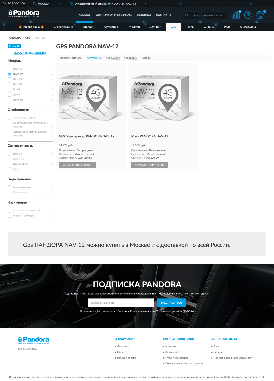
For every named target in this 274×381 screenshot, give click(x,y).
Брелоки (88, 27)
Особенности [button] (18, 110)
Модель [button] (14, 61)
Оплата (121, 352)
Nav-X (16, 94)
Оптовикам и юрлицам (114, 15)
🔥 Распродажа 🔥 (31, 27)
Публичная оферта (176, 358)
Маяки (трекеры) (23, 215)
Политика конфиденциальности (233, 358)
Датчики (155, 27)
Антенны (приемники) (26, 210)
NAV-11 (18, 69)
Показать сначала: (71, 58)
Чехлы (190, 27)
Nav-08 (17, 84)
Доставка (123, 346)
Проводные (20, 192)
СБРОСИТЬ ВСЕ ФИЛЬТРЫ (30, 53)
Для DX (17, 153)
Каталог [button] (84, 15)
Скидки (218, 352)
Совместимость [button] (20, 146)
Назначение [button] (17, 202)
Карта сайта (172, 352)
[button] (248, 15)
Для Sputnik (20, 164)
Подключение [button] (19, 179)
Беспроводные (22, 187)
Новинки (144, 15)
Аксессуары (248, 27)
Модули (134, 27)
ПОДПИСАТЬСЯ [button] (171, 303)
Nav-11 (17, 89)
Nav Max (18, 100)
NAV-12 (18, 74)
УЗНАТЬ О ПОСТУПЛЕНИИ (77, 165)
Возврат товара (126, 358)
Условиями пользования (169, 311)
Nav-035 (18, 79)
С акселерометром (24, 117)
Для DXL (18, 159)
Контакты (163, 15)
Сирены (209, 27)
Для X (16, 169)
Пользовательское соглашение (184, 363)
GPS (173, 27)
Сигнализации (63, 27)
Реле (227, 27)
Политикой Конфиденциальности (136, 311)
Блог (216, 346)
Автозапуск (111, 27)
